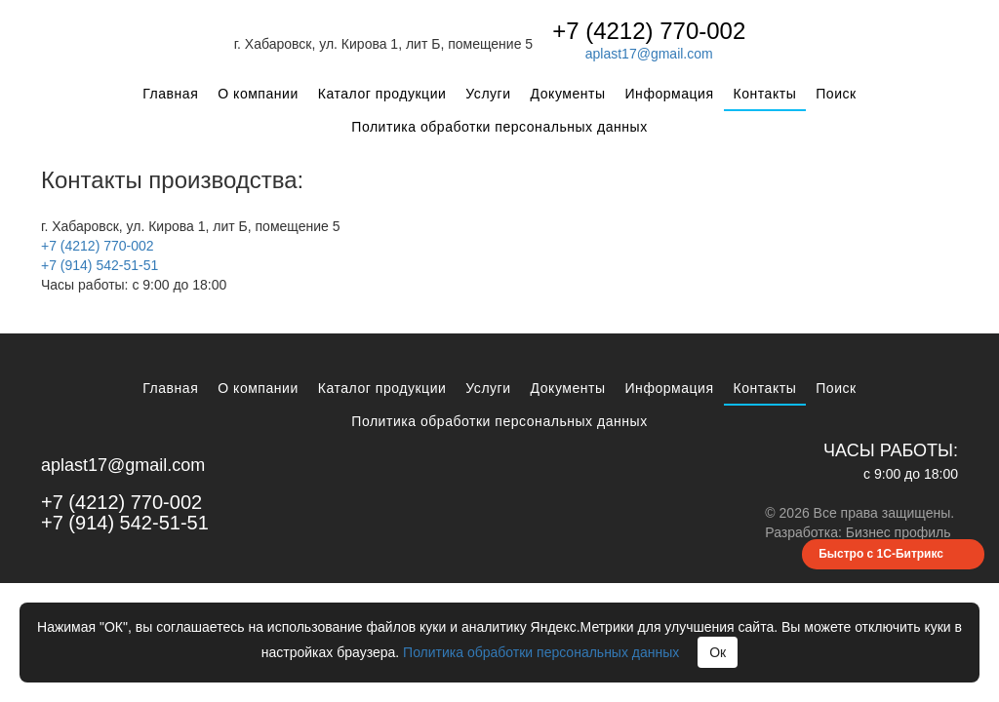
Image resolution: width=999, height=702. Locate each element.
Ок (717, 652)
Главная (170, 93)
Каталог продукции (382, 93)
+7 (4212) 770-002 (648, 31)
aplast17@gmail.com (649, 53)
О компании (258, 93)
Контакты (765, 93)
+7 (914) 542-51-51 (99, 265)
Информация (669, 93)
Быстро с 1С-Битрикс (881, 554)
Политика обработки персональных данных (499, 127)
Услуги (487, 93)
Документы (568, 93)
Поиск (836, 93)
